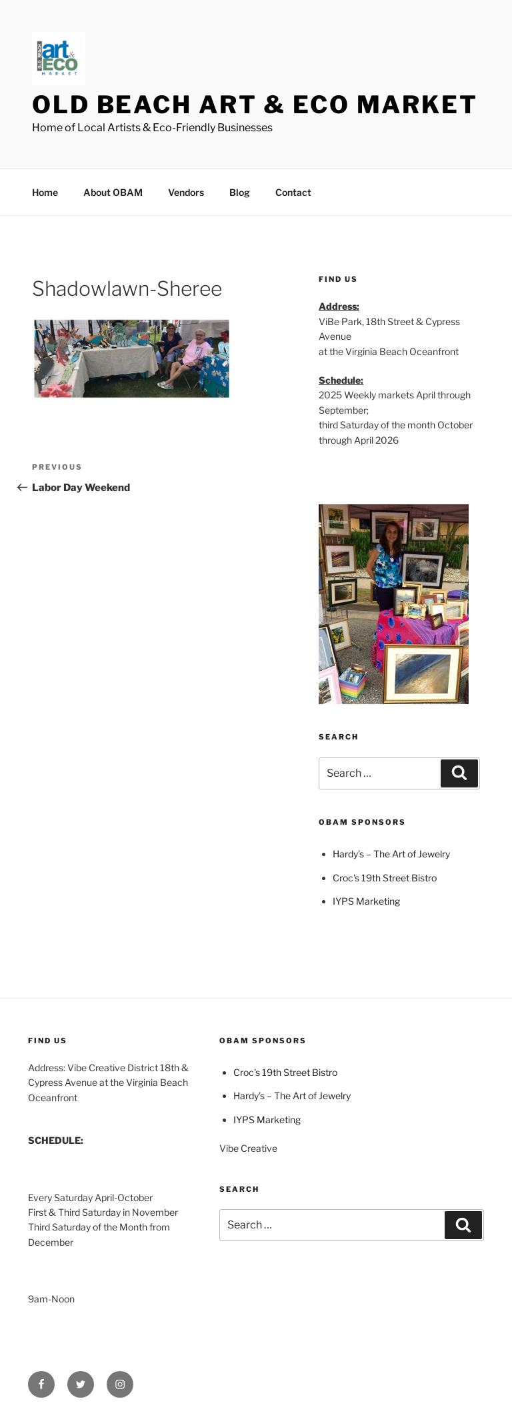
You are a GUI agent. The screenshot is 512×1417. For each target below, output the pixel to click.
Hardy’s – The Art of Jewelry (391, 853)
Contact (293, 192)
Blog (239, 192)
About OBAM (113, 192)
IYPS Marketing (366, 901)
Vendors (186, 192)
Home (45, 192)
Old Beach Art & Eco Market (255, 104)
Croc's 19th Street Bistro (385, 877)
